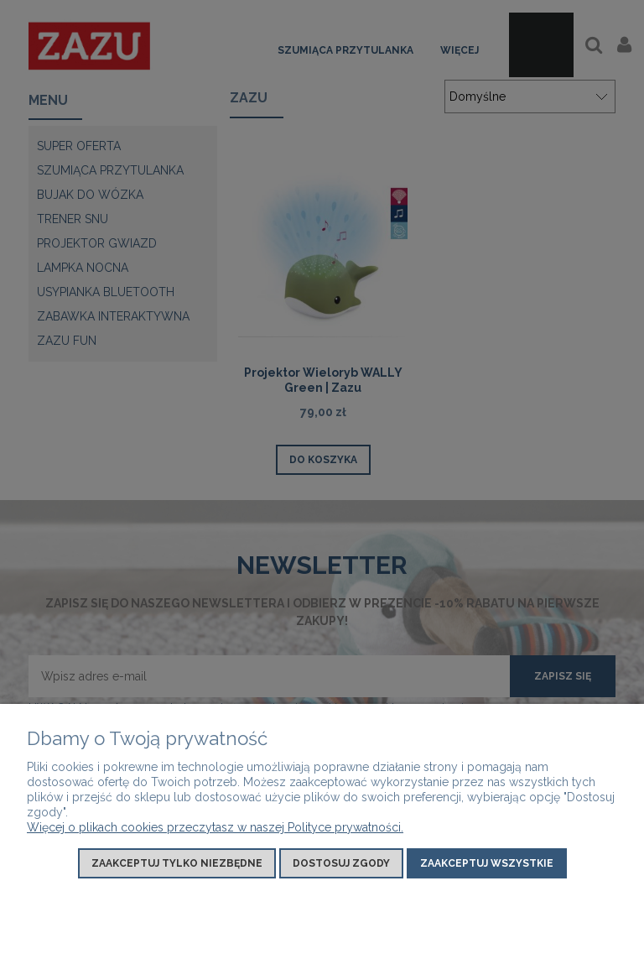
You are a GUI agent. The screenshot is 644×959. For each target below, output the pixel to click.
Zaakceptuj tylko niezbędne (176, 863)
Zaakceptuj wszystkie (486, 863)
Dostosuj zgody (341, 863)
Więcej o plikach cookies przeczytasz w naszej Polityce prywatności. (215, 827)
